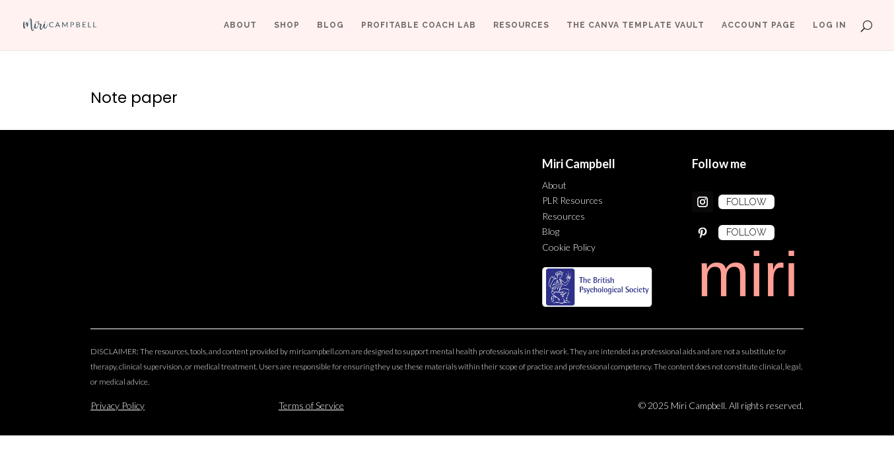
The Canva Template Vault (636, 25)
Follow (746, 202)
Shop (287, 25)
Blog (330, 25)
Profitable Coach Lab (418, 25)
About (240, 25)
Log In (829, 25)
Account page (759, 25)
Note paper (134, 97)
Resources (521, 25)
